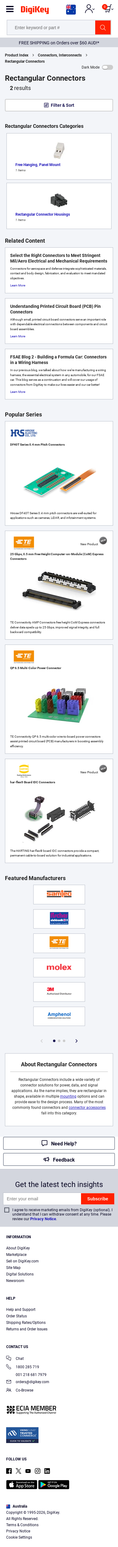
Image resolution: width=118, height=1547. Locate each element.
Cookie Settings (19, 1537)
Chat (15, 1359)
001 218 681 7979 (26, 1375)
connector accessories (87, 1107)
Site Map (13, 1268)
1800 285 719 (22, 1367)
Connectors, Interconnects (60, 55)
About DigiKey (18, 1248)
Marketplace (16, 1254)
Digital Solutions (20, 1274)
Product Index (16, 55)
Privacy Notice (43, 1218)
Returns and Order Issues (26, 1329)
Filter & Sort (62, 105)
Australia (16, 1506)
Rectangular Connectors (25, 61)
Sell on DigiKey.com (22, 1261)
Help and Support (20, 1309)
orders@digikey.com (27, 1382)
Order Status (16, 1316)
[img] (35, 11)
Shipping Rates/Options (26, 1322)
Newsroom (15, 1281)
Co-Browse (19, 1391)
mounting (68, 1096)
